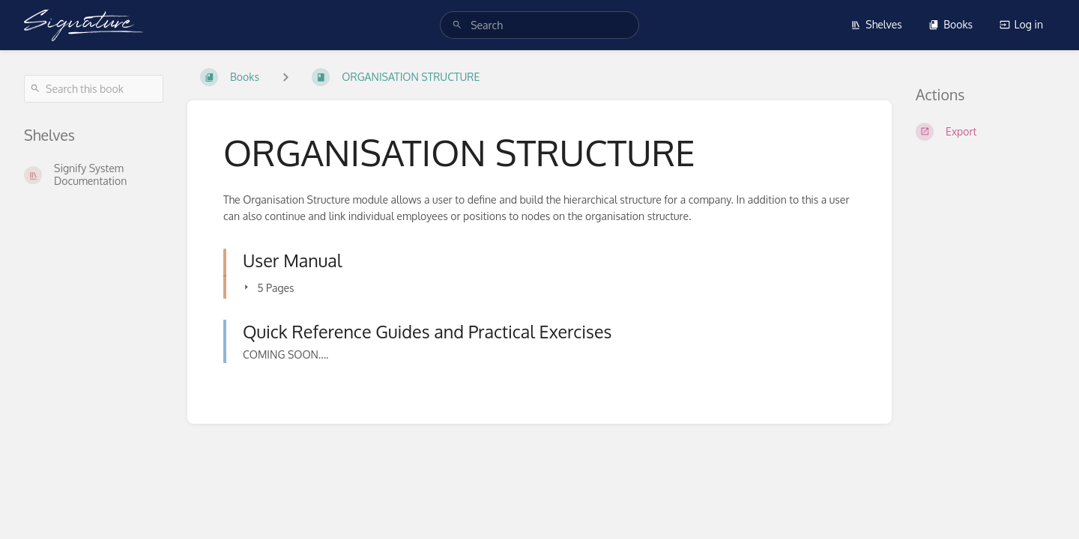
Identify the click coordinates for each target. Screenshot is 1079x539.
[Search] (457, 25)
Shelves (876, 24)
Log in (1021, 24)
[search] (539, 25)
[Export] (985, 132)
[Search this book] (93, 89)
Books (950, 24)
